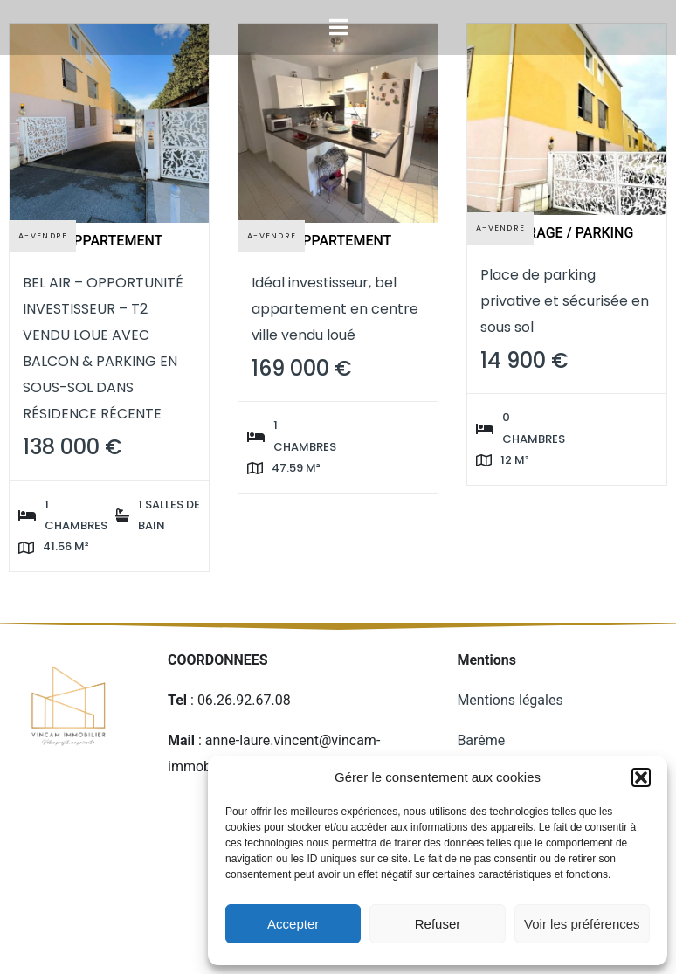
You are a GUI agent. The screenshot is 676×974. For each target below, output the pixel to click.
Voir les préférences (582, 923)
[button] (641, 777)
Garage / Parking (571, 233)
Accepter (293, 923)
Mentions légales (511, 700)
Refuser (438, 923)
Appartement (114, 240)
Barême (481, 740)
